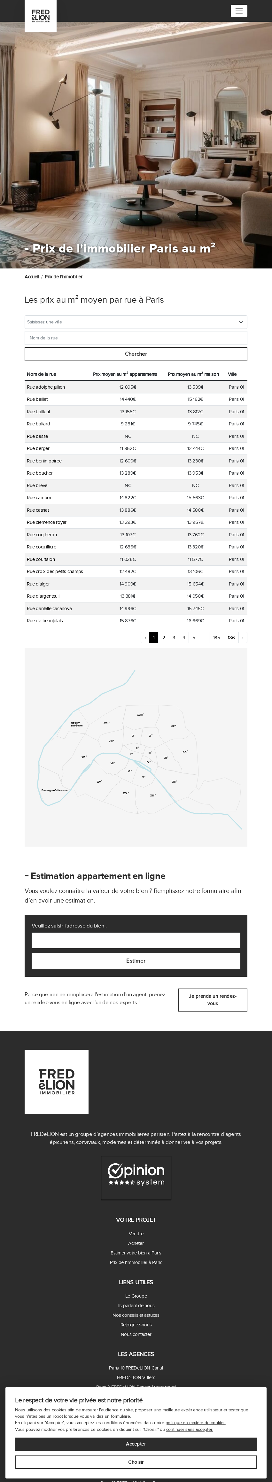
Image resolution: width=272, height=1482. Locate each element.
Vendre (136, 1234)
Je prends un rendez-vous (213, 999)
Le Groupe (136, 1296)
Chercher (136, 354)
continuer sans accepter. (189, 1429)
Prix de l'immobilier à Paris (136, 1262)
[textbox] (131, 322)
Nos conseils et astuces (136, 1315)
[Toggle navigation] (239, 11)
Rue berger (38, 448)
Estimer (136, 961)
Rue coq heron (42, 535)
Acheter (136, 1243)
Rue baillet (37, 399)
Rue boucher (40, 473)
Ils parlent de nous (136, 1305)
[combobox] (136, 322)
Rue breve (37, 485)
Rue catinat (38, 510)
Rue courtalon (41, 559)
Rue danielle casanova (49, 608)
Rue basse (37, 436)
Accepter (136, 1444)
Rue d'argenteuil (43, 596)
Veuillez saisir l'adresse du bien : (69, 926)
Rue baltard (38, 424)
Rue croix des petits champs (55, 571)
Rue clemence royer (46, 522)
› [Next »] (243, 637)
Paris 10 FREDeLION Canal (136, 1368)
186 (231, 637)
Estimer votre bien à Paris (136, 1253)
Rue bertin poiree (44, 461)
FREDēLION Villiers (136, 1377)
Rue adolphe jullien (46, 387)
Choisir (136, 1462)
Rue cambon (39, 497)
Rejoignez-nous (136, 1325)
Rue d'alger (38, 584)
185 (216, 637)
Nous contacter (136, 1334)
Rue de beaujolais (45, 621)
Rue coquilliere (41, 547)
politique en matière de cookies (196, 1422)
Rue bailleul (38, 412)
